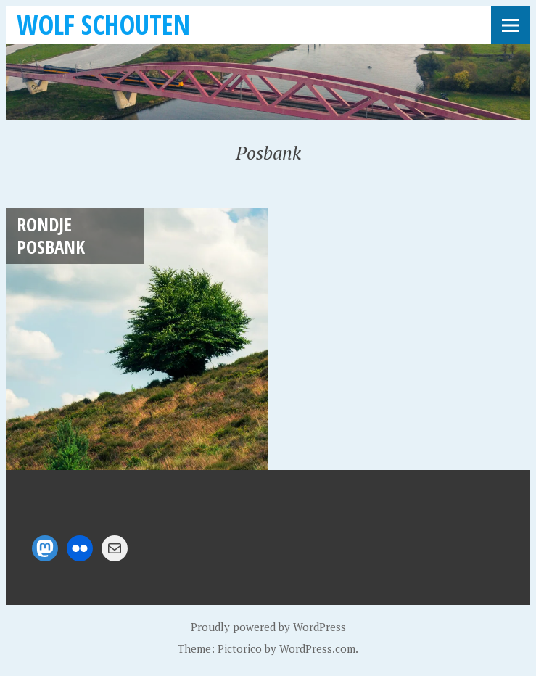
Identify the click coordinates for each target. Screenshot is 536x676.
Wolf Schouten (103, 24)
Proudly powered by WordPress (268, 626)
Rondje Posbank (51, 235)
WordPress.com (317, 648)
